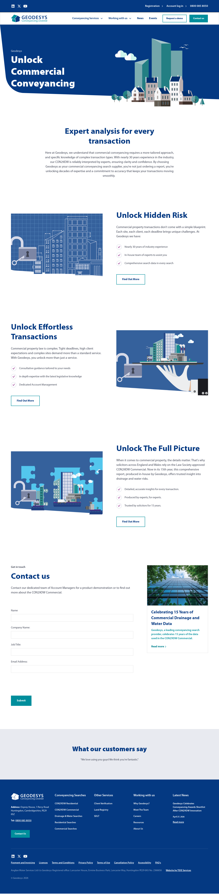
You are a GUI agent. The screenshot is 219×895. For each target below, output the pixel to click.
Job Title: (16, 644)
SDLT (96, 816)
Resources (138, 822)
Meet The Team (141, 810)
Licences (43, 863)
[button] (87, 18)
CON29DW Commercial (67, 810)
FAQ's (158, 863)
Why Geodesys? (141, 803)
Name (14, 610)
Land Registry (101, 810)
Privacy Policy (86, 863)
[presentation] (37, 683)
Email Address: (19, 661)
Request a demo (174, 18)
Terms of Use (103, 863)
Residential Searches (65, 822)
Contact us (198, 18)
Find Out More (130, 279)
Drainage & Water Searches (68, 816)
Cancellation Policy (124, 863)
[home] (29, 18)
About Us (138, 829)
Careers (137, 816)
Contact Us (20, 834)
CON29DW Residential (66, 803)
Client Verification (103, 803)
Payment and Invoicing (23, 863)
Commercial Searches (66, 829)
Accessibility (144, 863)
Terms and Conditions (63, 863)
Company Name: (20, 627)
